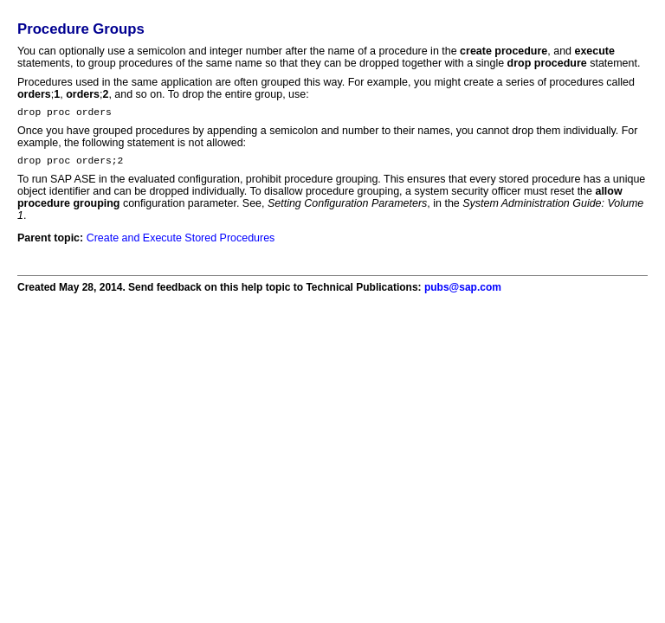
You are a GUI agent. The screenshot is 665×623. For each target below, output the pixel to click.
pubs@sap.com (462, 292)
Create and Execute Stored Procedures (181, 243)
